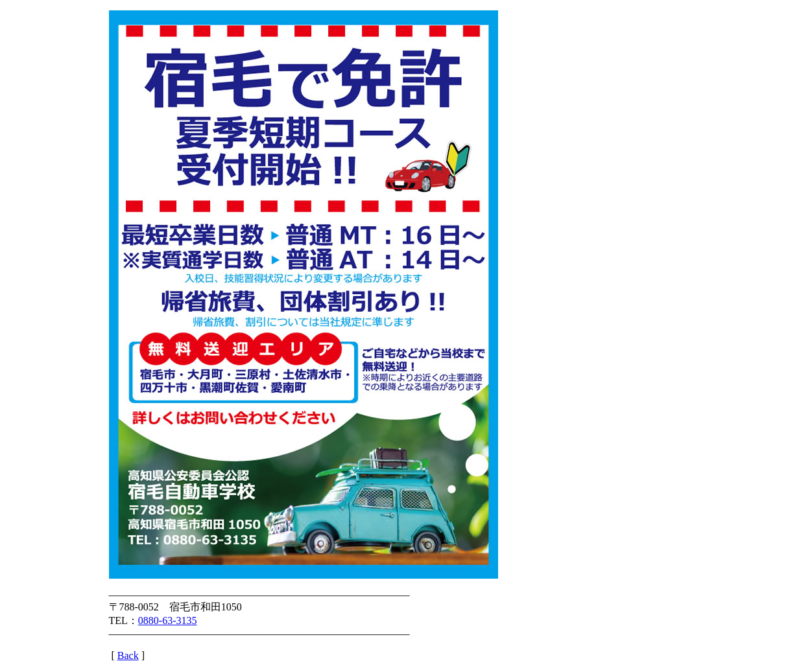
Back (128, 655)
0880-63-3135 (167, 620)
